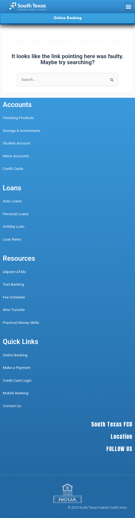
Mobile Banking (15, 393)
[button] (128, 6)
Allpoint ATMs (14, 272)
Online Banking (15, 355)
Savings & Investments (21, 130)
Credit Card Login (17, 380)
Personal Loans (15, 214)
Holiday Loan (13, 226)
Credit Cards (13, 168)
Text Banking (13, 284)
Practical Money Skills (21, 322)
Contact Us (12, 406)
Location (121, 436)
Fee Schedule (14, 297)
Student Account (16, 143)
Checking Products (18, 118)
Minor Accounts (16, 156)
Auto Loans (12, 201)
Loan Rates (12, 239)
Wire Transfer (14, 309)
